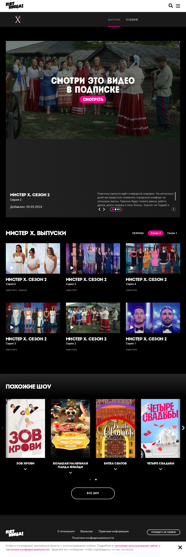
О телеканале (66, 531)
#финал (22, 290)
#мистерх (11, 290)
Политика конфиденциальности (93, 538)
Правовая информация (114, 531)
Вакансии (86, 531)
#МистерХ (131, 350)
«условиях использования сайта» (136, 545)
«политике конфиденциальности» (28, 549)
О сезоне (132, 19)
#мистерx (71, 350)
